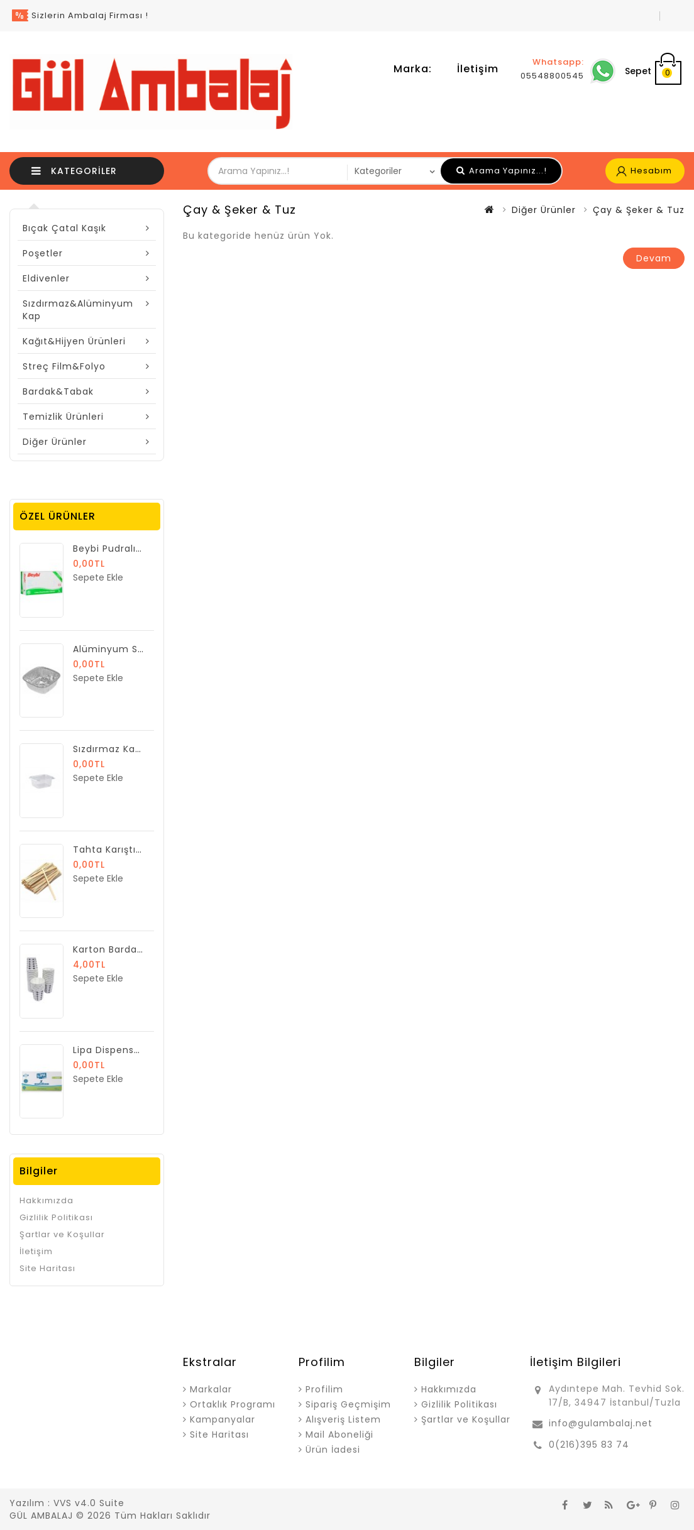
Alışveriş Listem (343, 1419)
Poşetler (43, 253)
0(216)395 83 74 (589, 1444)
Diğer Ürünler (55, 441)
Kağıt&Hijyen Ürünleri (74, 341)
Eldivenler (46, 278)
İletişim (477, 69)
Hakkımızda (46, 1200)
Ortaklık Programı (232, 1404)
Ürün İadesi (333, 1449)
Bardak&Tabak (58, 391)
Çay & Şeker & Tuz (639, 210)
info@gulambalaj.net (601, 1423)
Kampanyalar (222, 1419)
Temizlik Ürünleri (63, 416)
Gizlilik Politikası (56, 1217)
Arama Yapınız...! (501, 171)
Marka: (413, 69)
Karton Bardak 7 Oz (120, 949)
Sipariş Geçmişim (348, 1404)
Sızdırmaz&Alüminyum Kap (78, 309)
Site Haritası (47, 1268)
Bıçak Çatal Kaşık (64, 228)
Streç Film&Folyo (64, 366)
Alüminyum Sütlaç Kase (131, 649)
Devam (653, 258)
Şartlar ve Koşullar (62, 1234)
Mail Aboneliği (339, 1434)
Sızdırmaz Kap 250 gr (124, 749)
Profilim (324, 1389)
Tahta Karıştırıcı (112, 849)
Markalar (211, 1389)
